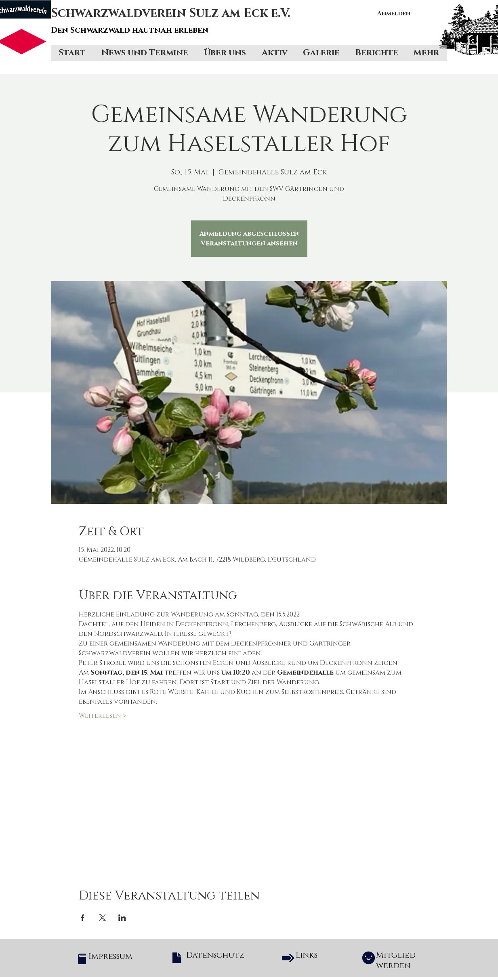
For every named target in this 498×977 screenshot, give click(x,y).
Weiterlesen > (102, 715)
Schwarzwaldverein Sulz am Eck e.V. (170, 13)
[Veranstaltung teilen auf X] (102, 917)
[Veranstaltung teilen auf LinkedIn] (122, 917)
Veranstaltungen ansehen (249, 243)
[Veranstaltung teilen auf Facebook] (82, 917)
